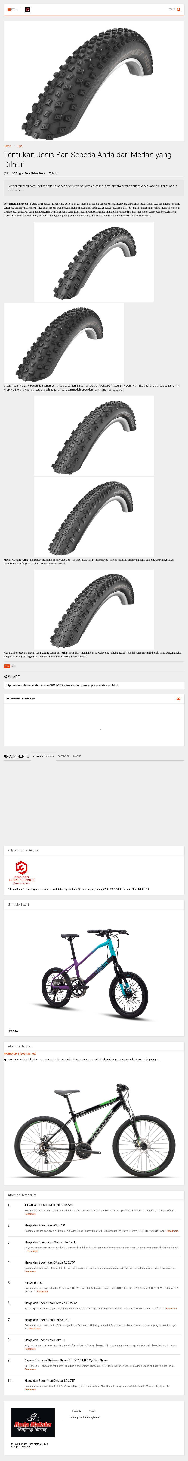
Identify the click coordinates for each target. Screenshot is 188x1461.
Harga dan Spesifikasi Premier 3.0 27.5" (51, 1303)
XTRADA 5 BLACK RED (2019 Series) (49, 1205)
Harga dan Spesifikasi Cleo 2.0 (45, 1225)
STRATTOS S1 (34, 1283)
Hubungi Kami (92, 1417)
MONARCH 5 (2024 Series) (20, 1053)
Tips (19, 146)
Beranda (76, 1411)
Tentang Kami (76, 1417)
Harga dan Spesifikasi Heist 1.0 (45, 1340)
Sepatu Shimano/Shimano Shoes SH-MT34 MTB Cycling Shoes (66, 1360)
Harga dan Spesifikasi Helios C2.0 (47, 1320)
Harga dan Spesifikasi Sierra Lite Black (50, 1242)
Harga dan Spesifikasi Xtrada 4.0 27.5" (50, 1262)
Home (7, 146)
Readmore (30, 1214)
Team (92, 1411)
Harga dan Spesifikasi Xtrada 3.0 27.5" (50, 1381)
